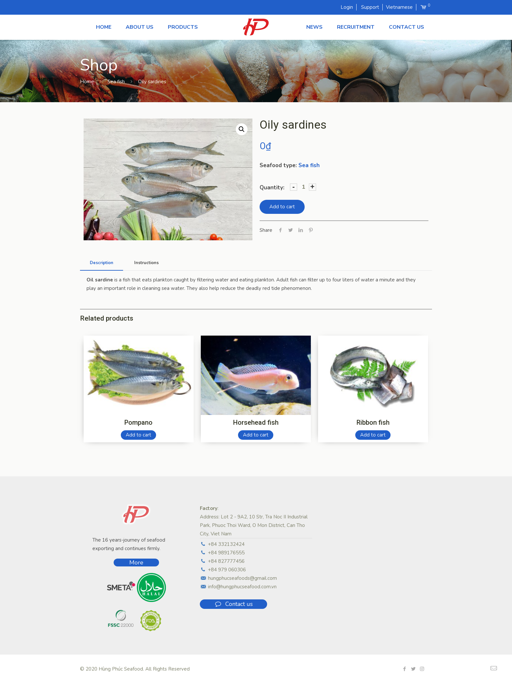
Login (347, 7)
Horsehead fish (256, 422)
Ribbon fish (373, 422)
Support (370, 7)
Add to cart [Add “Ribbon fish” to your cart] (373, 435)
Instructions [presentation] (146, 263)
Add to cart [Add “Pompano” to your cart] (138, 435)
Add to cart (282, 206)
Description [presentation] (101, 263)
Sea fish (116, 81)
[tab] (101, 263)
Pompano (138, 422)
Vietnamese (399, 7)
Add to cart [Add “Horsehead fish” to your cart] (255, 435)
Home (87, 81)
